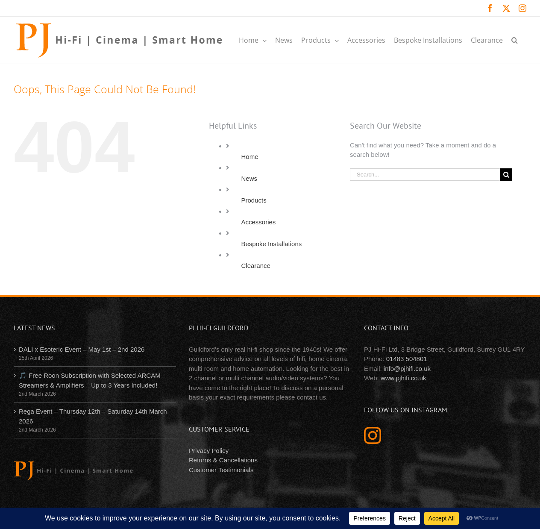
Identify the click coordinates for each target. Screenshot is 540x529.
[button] (514, 40)
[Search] (506, 174)
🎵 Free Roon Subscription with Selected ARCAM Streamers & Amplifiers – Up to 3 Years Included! (90, 380)
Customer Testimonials (221, 469)
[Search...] (425, 174)
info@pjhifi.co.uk (407, 368)
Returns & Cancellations (223, 460)
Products (254, 200)
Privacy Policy (209, 450)
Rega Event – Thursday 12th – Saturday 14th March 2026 (93, 416)
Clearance (255, 265)
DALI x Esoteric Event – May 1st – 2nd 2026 (81, 349)
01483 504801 (406, 358)
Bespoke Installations (271, 243)
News (249, 178)
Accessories (258, 222)
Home (249, 156)
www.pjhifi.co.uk (403, 378)
